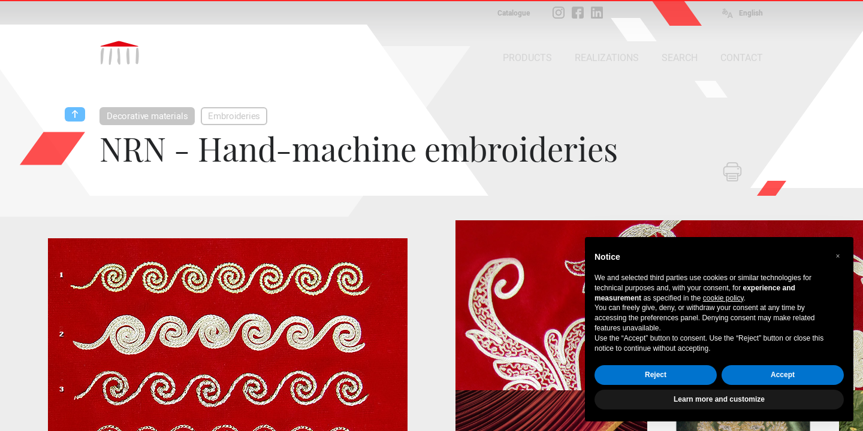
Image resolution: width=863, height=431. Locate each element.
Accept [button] (783, 375)
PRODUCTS (527, 57)
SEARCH (680, 57)
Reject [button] (655, 375)
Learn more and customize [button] (719, 399)
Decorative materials (147, 116)
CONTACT (741, 57)
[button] (837, 256)
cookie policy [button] (723, 298)
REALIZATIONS (607, 57)
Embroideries (234, 116)
